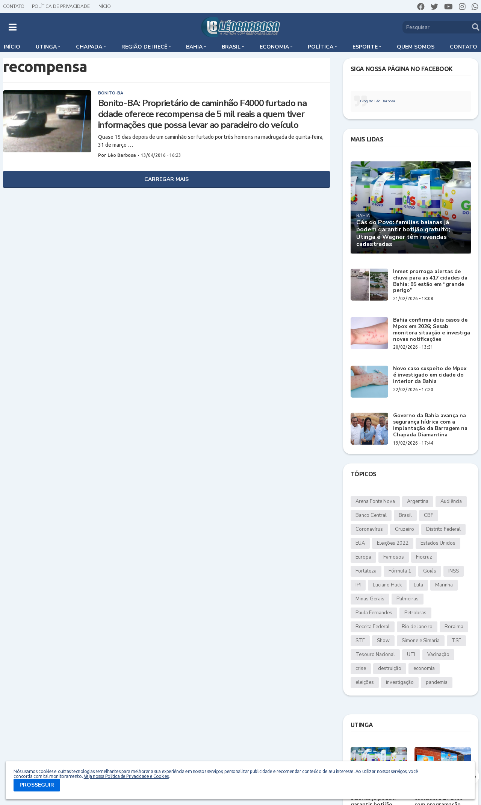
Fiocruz (424, 557)
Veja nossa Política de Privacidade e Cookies (126, 776)
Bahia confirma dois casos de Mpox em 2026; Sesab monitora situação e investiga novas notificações (431, 329)
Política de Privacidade (61, 6)
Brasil (405, 515)
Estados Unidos (437, 543)
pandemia (437, 682)
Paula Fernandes (373, 612)
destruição (389, 668)
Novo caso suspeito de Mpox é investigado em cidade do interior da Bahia (430, 375)
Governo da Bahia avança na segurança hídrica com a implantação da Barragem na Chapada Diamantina (430, 425)
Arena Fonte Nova (375, 501)
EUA (360, 543)
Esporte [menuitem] (365, 46)
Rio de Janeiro (417, 626)
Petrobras (415, 612)
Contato (13, 6)
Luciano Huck (387, 585)
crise (360, 668)
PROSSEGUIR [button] (37, 784)
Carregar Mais (166, 179)
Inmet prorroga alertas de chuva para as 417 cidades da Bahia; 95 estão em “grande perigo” (430, 281)
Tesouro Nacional (375, 654)
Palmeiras (407, 598)
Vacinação (438, 654)
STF (360, 640)
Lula (418, 585)
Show (383, 640)
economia (424, 668)
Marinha (444, 585)
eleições (364, 682)
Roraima (454, 626)
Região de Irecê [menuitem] (144, 46)
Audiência (451, 501)
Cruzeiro (404, 529)
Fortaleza (366, 571)
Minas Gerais (369, 598)
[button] (12, 27)
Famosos (393, 557)
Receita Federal (372, 626)
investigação (400, 682)
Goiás (429, 571)
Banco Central (371, 515)
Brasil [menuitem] (231, 46)
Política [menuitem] (320, 46)
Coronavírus (369, 529)
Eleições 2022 (392, 543)
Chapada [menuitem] (89, 46)
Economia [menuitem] (274, 46)
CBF (428, 515)
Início (104, 6)
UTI (411, 654)
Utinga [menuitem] (46, 46)
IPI (358, 585)
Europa (363, 557)
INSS (453, 571)
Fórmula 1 (400, 571)
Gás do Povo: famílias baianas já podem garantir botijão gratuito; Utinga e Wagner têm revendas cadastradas (403, 233)
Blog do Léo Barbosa (377, 101)
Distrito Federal (443, 529)
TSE (456, 640)
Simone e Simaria (421, 640)
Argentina (417, 501)
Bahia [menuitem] (194, 46)
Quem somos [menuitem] (415, 46)
